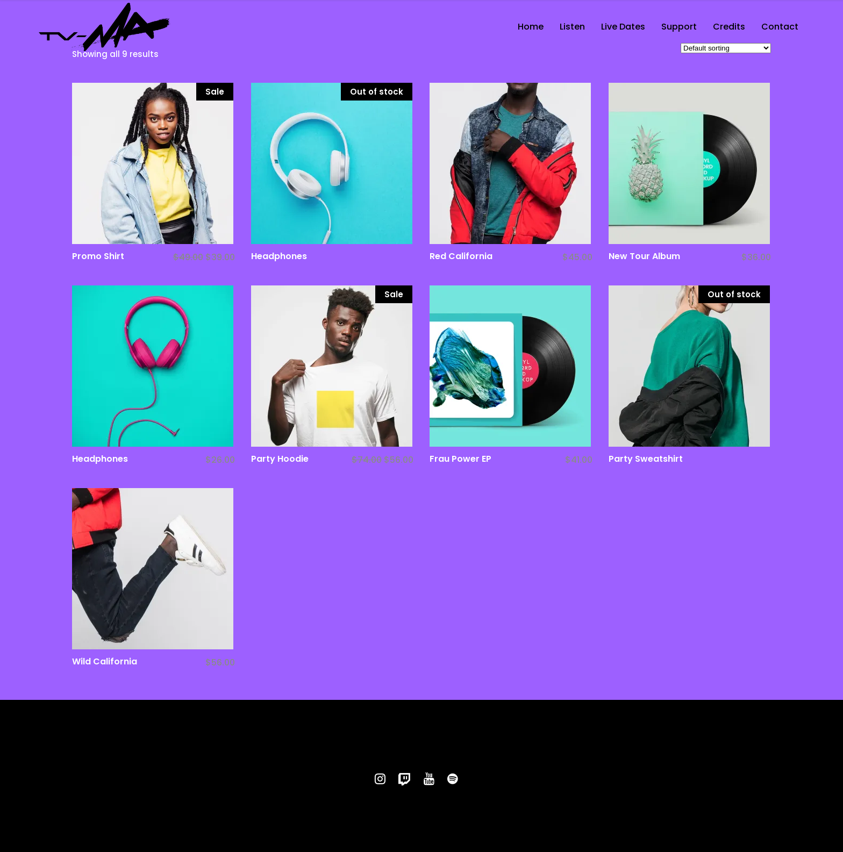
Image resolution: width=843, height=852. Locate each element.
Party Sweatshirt (646, 459)
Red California (461, 256)
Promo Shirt (98, 256)
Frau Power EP (460, 459)
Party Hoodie (280, 459)
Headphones (279, 256)
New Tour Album (644, 256)
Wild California (104, 661)
